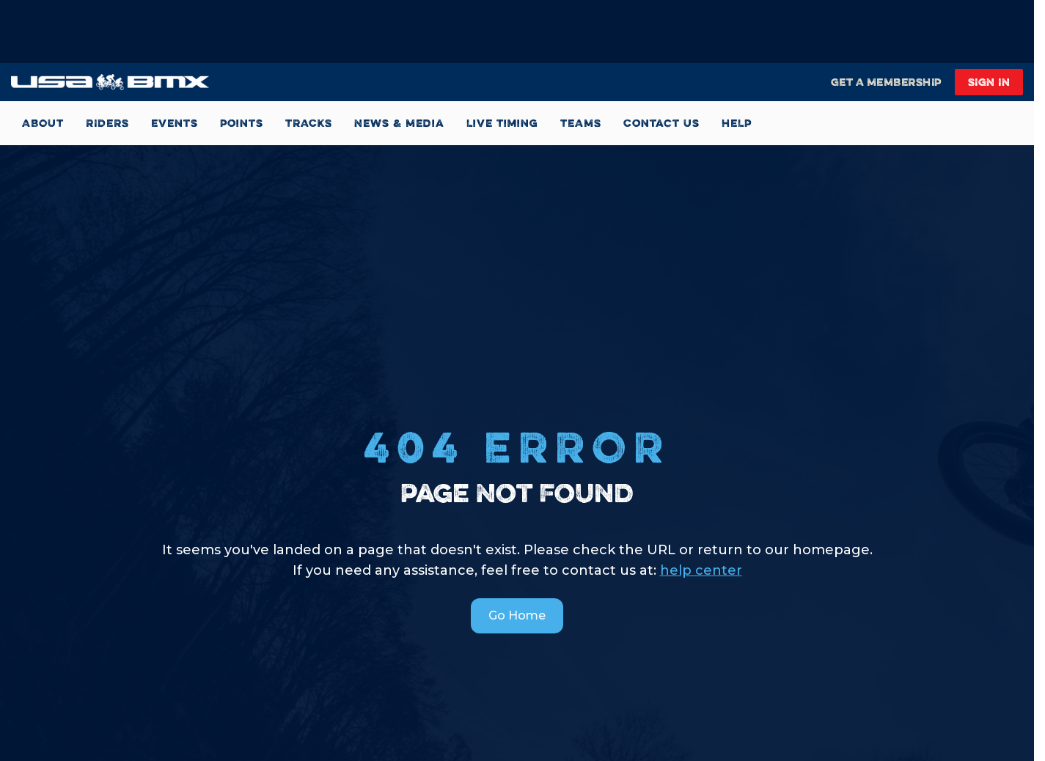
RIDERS (107, 123)
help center (701, 570)
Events (174, 123)
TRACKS (308, 123)
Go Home (517, 615)
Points (241, 123)
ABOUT (43, 123)
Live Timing (502, 123)
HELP (737, 123)
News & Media (399, 123)
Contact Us (661, 123)
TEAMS (580, 123)
